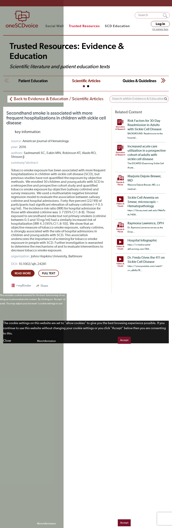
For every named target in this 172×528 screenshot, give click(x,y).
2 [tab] (88, 86)
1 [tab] (84, 86)
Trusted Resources (84, 26)
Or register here (160, 29)
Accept (124, 340)
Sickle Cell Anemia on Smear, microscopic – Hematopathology (143, 202)
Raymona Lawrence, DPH (146, 223)
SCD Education (117, 26)
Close (7, 340)
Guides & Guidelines (139, 81)
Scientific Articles (86, 81)
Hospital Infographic (142, 240)
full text (48, 273)
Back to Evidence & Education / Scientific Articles (58, 99)
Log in (160, 24)
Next (163, 80)
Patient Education (33, 81)
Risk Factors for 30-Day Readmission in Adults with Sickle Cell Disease (144, 125)
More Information (46, 341)
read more (23, 273)
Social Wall (54, 26)
